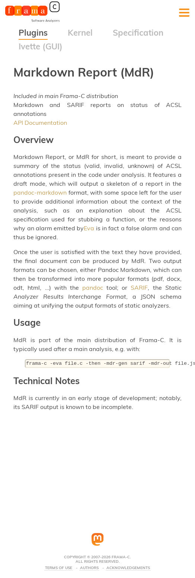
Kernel (80, 32)
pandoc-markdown (40, 192)
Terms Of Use (58, 568)
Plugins (33, 32)
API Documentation (40, 122)
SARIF (139, 287)
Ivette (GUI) (41, 46)
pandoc (92, 287)
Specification (138, 32)
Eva (89, 228)
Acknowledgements (128, 568)
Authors (89, 568)
